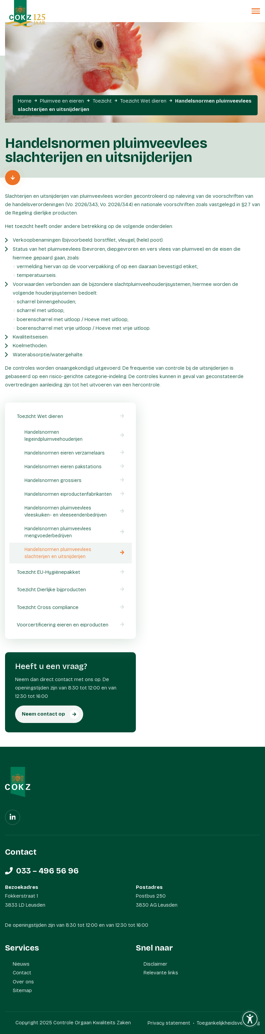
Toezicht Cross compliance (47, 607)
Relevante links (161, 973)
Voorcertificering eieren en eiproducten (62, 625)
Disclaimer (155, 964)
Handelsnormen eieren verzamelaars (64, 453)
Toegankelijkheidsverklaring (228, 1023)
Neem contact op (43, 714)
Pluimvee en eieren (62, 101)
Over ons (23, 982)
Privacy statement (169, 1023)
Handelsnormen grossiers (53, 480)
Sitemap (22, 990)
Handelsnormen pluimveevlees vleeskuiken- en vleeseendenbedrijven (65, 511)
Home (25, 101)
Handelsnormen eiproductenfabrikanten (68, 494)
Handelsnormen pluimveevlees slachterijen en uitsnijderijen (57, 553)
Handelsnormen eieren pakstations (63, 467)
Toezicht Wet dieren (143, 101)
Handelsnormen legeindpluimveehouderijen (53, 435)
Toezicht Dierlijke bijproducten (51, 590)
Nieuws (21, 964)
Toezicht (102, 101)
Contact (22, 973)
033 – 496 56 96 (47, 870)
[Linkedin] (12, 817)
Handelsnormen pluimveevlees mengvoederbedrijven (57, 532)
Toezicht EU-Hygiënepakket (48, 572)
